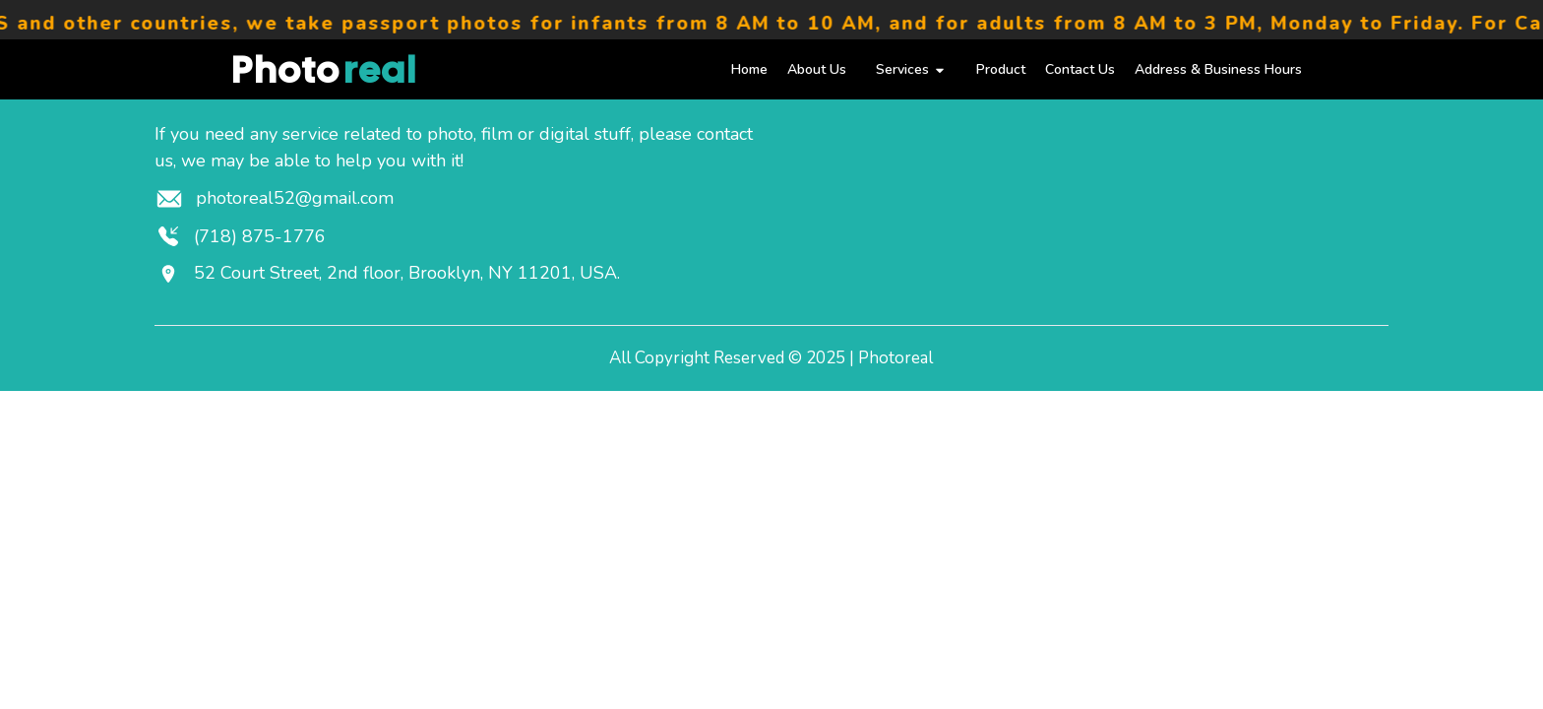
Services (911, 69)
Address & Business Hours (1218, 69)
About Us (816, 69)
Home (749, 69)
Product (1000, 69)
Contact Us (1080, 69)
